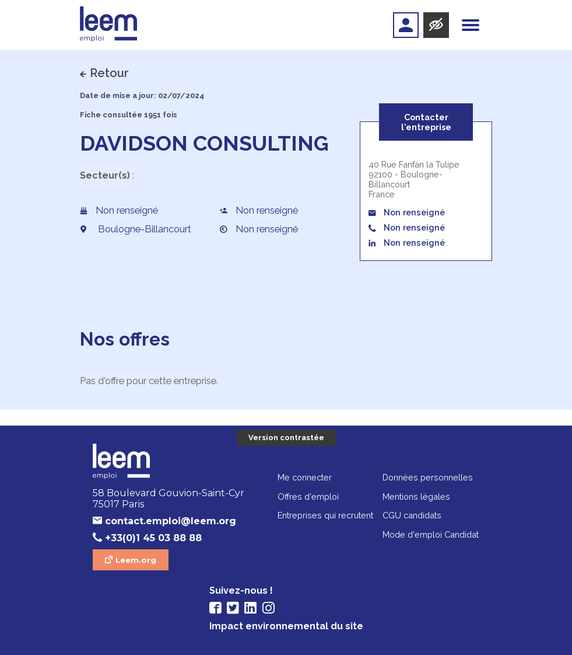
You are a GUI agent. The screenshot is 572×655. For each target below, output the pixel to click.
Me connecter (305, 477)
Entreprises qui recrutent (325, 515)
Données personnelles (427, 477)
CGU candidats (411, 515)
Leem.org (135, 560)
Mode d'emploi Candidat (430, 534)
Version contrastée (286, 437)
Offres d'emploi (308, 496)
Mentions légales (416, 496)
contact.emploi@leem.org (170, 521)
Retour (109, 73)
